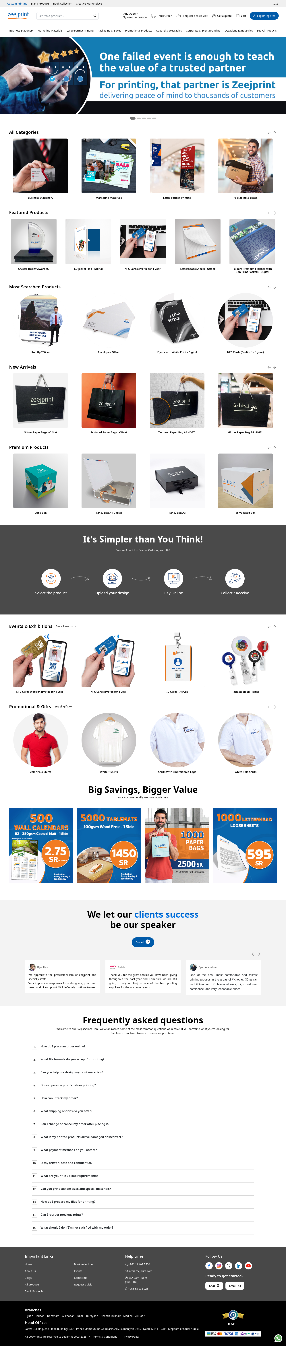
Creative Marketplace (89, 3)
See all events (66, 626)
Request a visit (83, 1284)
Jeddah (40, 1316)
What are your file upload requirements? (69, 1176)
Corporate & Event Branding (203, 30)
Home (28, 1264)
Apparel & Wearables (169, 30)
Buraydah (92, 1316)
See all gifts (63, 706)
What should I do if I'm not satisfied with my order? (76, 1227)
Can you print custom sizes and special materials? (75, 1189)
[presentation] (269, 133)
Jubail (80, 1316)
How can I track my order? (59, 1098)
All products (32, 1284)
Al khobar (68, 1316)
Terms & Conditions (105, 1336)
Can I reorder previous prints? (61, 1214)
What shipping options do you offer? (66, 1111)
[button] (132, 118)
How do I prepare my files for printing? (67, 1201)
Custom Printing (17, 3)
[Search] (67, 16)
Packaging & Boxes (109, 30)
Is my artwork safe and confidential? (66, 1163)
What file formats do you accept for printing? (72, 1059)
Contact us (80, 1277)
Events (78, 1271)
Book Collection (62, 3)
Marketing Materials (50, 30)
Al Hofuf (140, 1316)
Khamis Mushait (111, 1316)
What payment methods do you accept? (68, 1150)
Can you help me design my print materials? (71, 1072)
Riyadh (29, 1316)
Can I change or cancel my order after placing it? (74, 1124)
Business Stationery (21, 30)
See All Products (267, 30)
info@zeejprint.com (140, 1271)
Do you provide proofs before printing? (68, 1085)
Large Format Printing (80, 30)
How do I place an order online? (62, 1046)
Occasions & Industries (239, 30)
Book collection (83, 1264)
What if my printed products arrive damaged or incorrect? (81, 1137)
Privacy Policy (131, 1336)
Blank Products (40, 3)
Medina (128, 1316)
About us (30, 1271)
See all (143, 942)
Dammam (53, 1316)
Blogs (28, 1277)
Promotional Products (138, 30)
